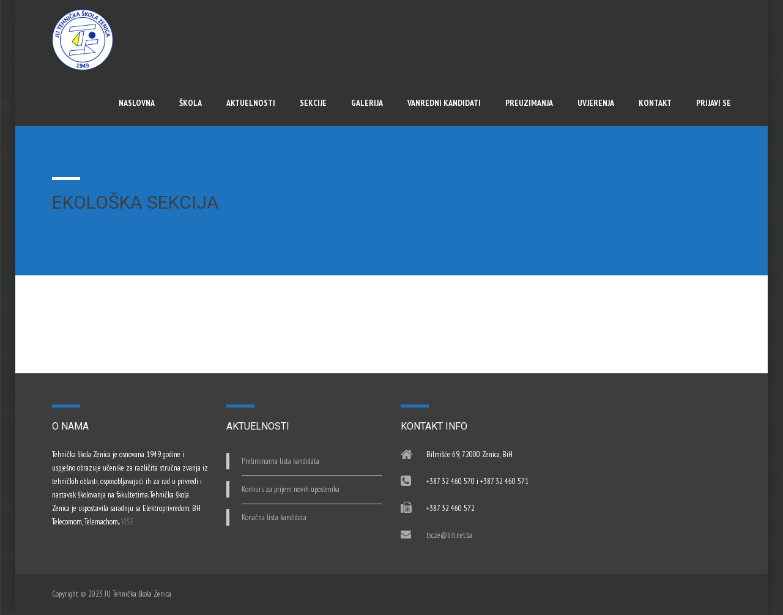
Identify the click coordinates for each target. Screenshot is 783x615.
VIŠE (127, 521)
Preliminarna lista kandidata (280, 461)
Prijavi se (713, 102)
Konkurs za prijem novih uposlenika (291, 489)
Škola (190, 102)
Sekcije (313, 102)
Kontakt (655, 102)
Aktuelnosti (250, 102)
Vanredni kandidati (444, 102)
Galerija (367, 102)
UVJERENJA (595, 102)
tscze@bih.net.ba (449, 535)
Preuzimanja (529, 102)
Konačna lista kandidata (274, 517)
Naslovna (137, 102)
